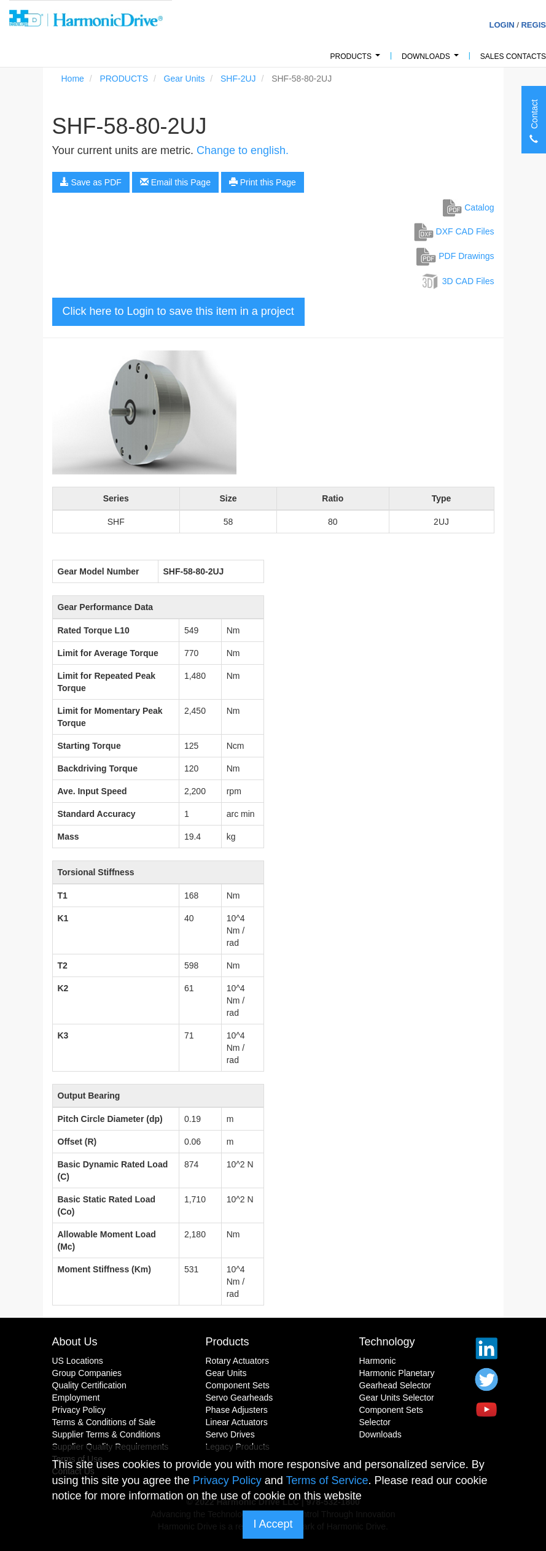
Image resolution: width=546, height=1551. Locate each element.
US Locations (77, 1361)
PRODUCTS (357, 60)
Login (501, 24)
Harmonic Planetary (397, 1373)
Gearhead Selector (395, 1385)
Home (72, 78)
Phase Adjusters (237, 1410)
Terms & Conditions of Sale (104, 1422)
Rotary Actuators (238, 1361)
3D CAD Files (457, 281)
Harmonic (377, 1361)
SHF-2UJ (238, 78)
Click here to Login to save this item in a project (178, 311)
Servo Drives (230, 1434)
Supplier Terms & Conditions (106, 1434)
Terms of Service (327, 1480)
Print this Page (262, 182)
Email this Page (175, 182)
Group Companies (87, 1373)
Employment (76, 1397)
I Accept (272, 1524)
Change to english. (243, 150)
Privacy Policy (79, 1410)
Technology (387, 1342)
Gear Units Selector (396, 1397)
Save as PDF (91, 182)
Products (227, 1342)
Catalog (468, 207)
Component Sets (238, 1385)
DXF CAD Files (454, 231)
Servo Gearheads (239, 1397)
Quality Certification (89, 1385)
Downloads (432, 60)
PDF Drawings (455, 256)
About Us (75, 1342)
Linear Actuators (237, 1422)
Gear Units (184, 78)
